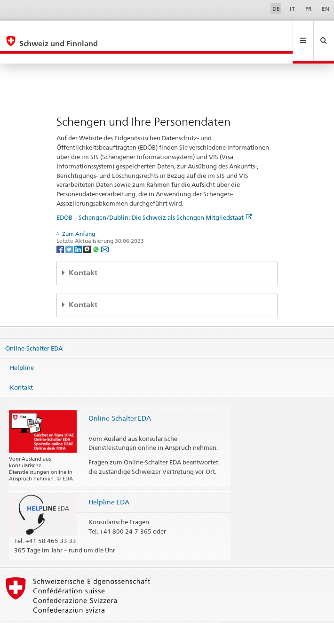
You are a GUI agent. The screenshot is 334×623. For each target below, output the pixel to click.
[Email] (105, 228)
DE (276, 8)
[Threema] (87, 228)
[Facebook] (60, 228)
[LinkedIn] (78, 228)
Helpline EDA (108, 482)
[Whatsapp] (96, 228)
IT (292, 8)
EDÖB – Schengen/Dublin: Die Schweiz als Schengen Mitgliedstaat (154, 197)
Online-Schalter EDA (34, 327)
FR (308, 8)
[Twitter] (69, 228)
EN (325, 8)
